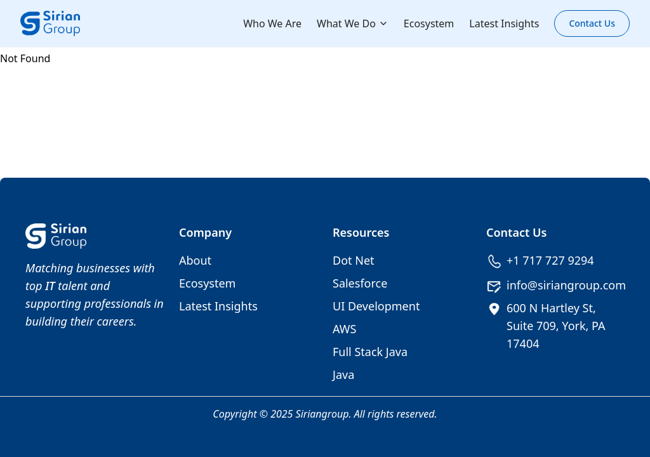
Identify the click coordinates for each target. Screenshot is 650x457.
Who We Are (272, 23)
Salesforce (360, 283)
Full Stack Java (370, 351)
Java (343, 374)
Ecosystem (429, 23)
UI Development (376, 306)
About (195, 260)
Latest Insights (504, 23)
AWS (344, 328)
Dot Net (354, 260)
